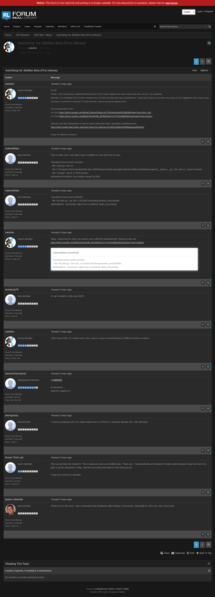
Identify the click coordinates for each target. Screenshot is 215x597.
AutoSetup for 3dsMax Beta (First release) (78, 35)
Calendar (49, 26)
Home (6, 26)
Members (62, 26)
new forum (172, 3)
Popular (37, 26)
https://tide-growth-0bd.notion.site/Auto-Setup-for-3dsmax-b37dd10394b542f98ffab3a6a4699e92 (97, 127)
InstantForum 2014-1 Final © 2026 (112, 589)
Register (209, 11)
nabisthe (33, 48)
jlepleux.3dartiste (14, 499)
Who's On (75, 26)
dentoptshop (11, 415)
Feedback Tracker (92, 26)
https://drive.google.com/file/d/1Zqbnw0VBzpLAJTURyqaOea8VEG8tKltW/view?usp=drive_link (105, 112)
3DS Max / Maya (43, 35)
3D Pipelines (23, 35)
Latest (27, 26)
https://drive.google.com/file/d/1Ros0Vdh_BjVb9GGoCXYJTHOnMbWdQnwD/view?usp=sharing (105, 116)
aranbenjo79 (11, 289)
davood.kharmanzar (15, 373)
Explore (16, 26)
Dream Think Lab (14, 457)
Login (199, 11)
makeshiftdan (12, 148)
